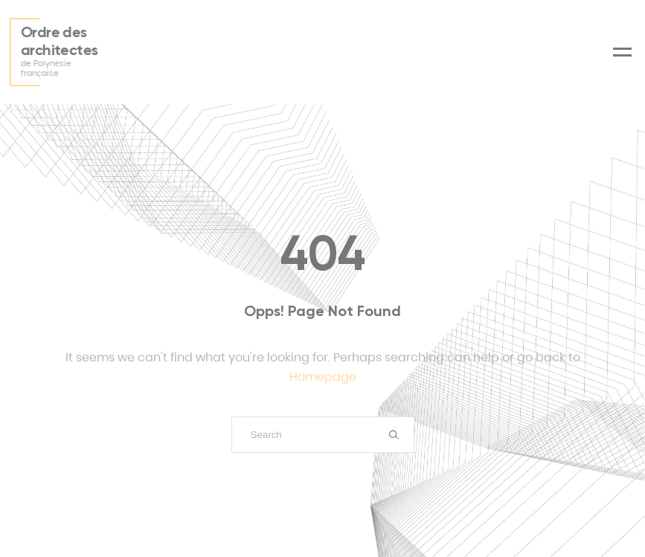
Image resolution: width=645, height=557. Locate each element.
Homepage (322, 376)
